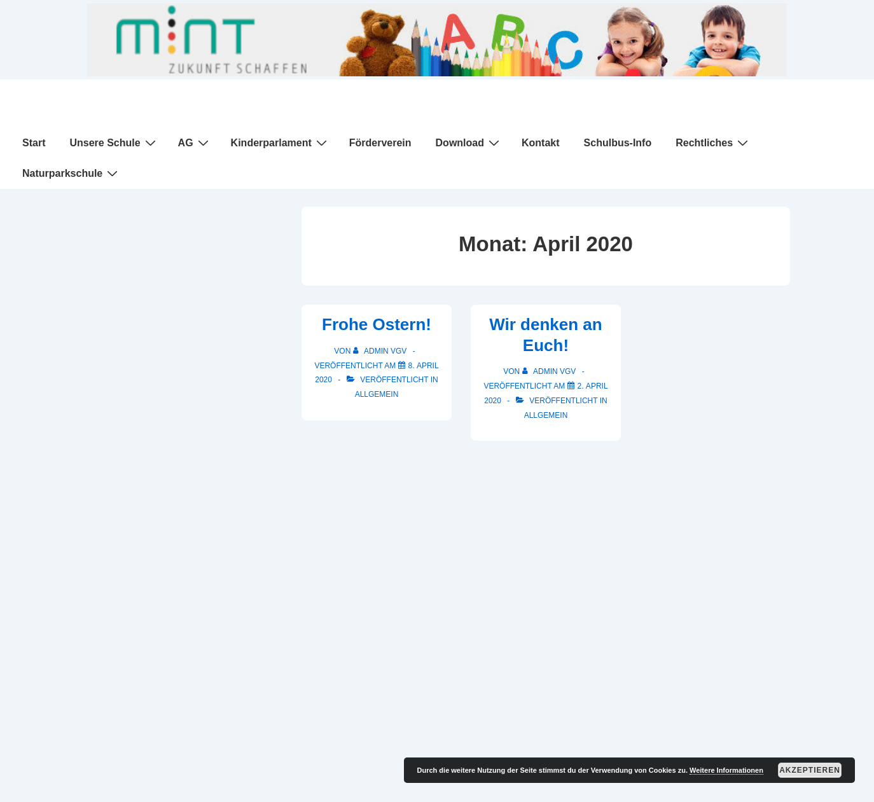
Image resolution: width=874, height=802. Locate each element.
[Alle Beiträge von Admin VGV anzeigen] (381, 351)
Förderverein (380, 142)
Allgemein (377, 394)
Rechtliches (713, 142)
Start (33, 142)
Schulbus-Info (618, 142)
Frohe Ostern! (376, 324)
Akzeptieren (809, 770)
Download (469, 142)
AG (195, 142)
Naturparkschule (71, 173)
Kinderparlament (280, 142)
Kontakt (541, 142)
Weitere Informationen (726, 770)
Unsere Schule (113, 142)
